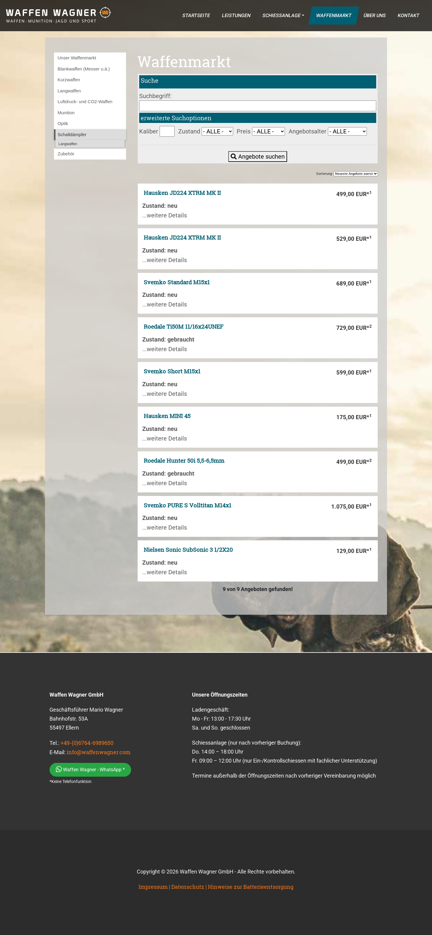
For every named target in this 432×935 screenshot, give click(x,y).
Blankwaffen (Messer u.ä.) (84, 68)
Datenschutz (187, 886)
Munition (66, 112)
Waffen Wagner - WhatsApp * (90, 769)
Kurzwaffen (69, 79)
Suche (149, 80)
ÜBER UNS (374, 15)
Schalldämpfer (72, 134)
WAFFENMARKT (334, 15)
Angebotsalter (307, 131)
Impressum (153, 886)
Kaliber (148, 131)
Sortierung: (347, 173)
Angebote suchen (258, 156)
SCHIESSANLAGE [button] (281, 15)
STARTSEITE (196, 15)
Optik (63, 123)
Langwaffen (69, 90)
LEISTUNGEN (236, 15)
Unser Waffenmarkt (77, 57)
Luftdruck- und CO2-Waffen (85, 101)
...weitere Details (164, 215)
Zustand (189, 131)
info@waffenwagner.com (98, 752)
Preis (243, 131)
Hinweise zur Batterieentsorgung (250, 886)
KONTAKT (408, 15)
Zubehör (66, 153)
